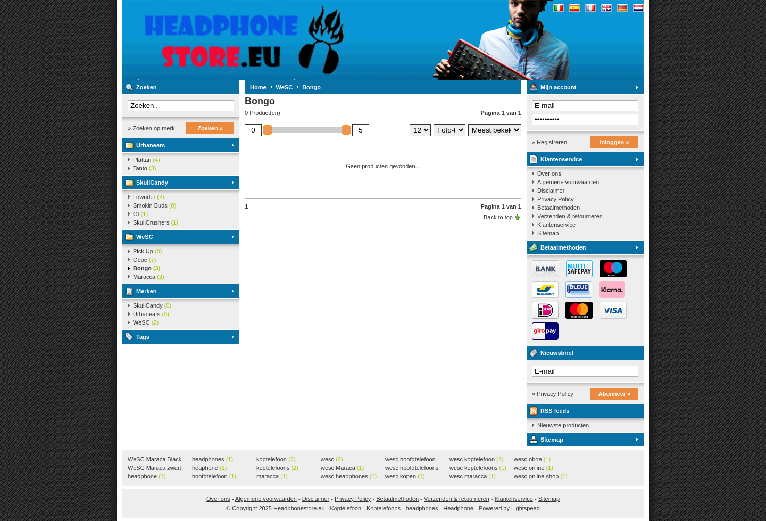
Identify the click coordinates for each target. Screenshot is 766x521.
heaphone (209, 468)
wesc (332, 459)
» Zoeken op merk (151, 128)
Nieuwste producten (563, 425)
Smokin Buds (154, 205)
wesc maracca (472, 476)
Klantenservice (561, 159)
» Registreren (549, 142)
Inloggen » (614, 142)
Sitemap (548, 233)
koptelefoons (277, 468)
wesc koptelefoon (476, 459)
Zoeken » (210, 128)
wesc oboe (532, 459)
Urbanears (150, 145)
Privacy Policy (555, 199)
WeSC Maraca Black (154, 460)
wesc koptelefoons (477, 468)
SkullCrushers (155, 222)
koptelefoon (275, 459)
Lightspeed (525, 508)
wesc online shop (541, 476)
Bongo (146, 268)
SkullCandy (152, 182)
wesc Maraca (342, 468)
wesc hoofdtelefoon (410, 460)
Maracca (148, 277)
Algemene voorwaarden (568, 182)
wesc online (533, 468)
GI (140, 214)
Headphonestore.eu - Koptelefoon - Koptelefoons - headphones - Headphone (263, 40)
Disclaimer (550, 190)
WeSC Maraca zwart (154, 468)
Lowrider (148, 197)
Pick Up (147, 251)
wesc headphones (349, 476)
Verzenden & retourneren (570, 216)
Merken (146, 291)
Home (258, 87)
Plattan (146, 159)
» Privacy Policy (552, 394)
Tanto (144, 168)
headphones (212, 459)
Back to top (498, 217)
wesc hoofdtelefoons (411, 468)
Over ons (549, 173)
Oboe (144, 260)
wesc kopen (405, 476)
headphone (147, 476)
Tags (142, 337)
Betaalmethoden (558, 207)
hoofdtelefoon (214, 476)
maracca (272, 476)
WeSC (144, 237)
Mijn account (558, 87)
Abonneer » (614, 394)
